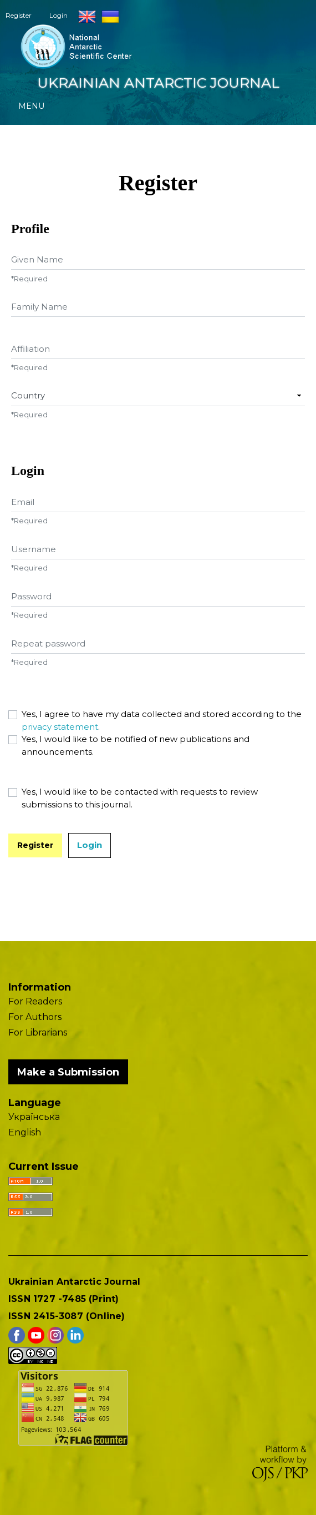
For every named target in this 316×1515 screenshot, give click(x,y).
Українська (34, 1117)
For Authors (35, 1017)
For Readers (35, 1001)
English (24, 1132)
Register (19, 15)
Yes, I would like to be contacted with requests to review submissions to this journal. (140, 798)
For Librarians (37, 1032)
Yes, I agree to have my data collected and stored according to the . (162, 720)
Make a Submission (68, 1072)
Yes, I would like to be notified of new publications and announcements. (135, 745)
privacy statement (60, 726)
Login (58, 15)
